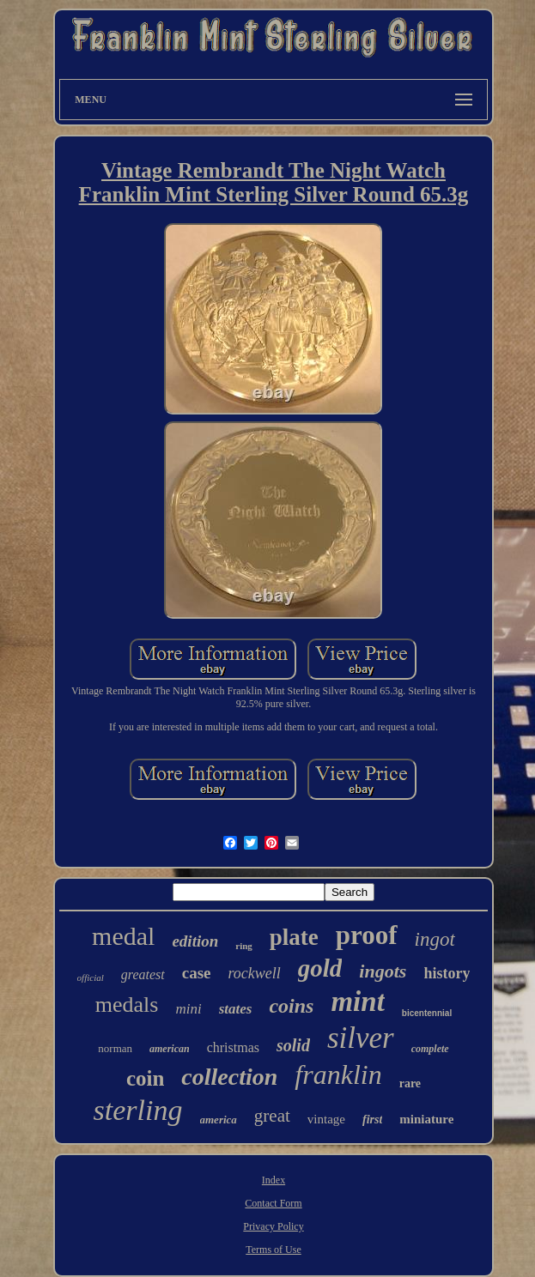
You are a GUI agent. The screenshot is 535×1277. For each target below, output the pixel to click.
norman (115, 1048)
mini (188, 1009)
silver (360, 1038)
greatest (143, 974)
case (196, 973)
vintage (326, 1119)
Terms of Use (273, 1250)
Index (273, 1180)
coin (145, 1078)
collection (229, 1076)
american (169, 1049)
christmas (233, 1047)
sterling (138, 1110)
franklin (338, 1074)
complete (430, 1049)
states (235, 1009)
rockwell (254, 973)
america (218, 1119)
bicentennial (427, 1013)
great (272, 1115)
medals (127, 1004)
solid (293, 1045)
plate (294, 937)
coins (291, 1006)
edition (195, 941)
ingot (435, 939)
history (446, 973)
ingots (382, 971)
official (90, 977)
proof (367, 935)
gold (320, 968)
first (372, 1119)
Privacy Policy (273, 1226)
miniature (426, 1119)
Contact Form (273, 1203)
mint (357, 1001)
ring (243, 946)
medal (123, 936)
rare (410, 1083)
